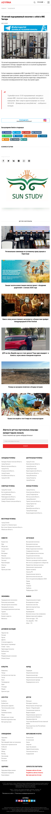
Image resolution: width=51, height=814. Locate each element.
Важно (28, 596)
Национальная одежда (33, 680)
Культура (4, 667)
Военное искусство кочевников (35, 614)
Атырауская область (7, 471)
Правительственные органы (35, 565)
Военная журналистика (8, 719)
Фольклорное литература (34, 706)
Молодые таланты (31, 703)
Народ (28, 583)
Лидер (3, 740)
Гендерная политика (32, 551)
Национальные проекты (33, 574)
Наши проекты (5, 558)
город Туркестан (31, 504)
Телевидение (5, 682)
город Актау (5, 468)
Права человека (31, 569)
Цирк (2, 684)
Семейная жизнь (6, 712)
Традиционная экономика (9, 600)
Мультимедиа (5, 563)
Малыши (29, 701)
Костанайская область (8, 492)
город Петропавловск (8, 499)
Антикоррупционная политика (10, 609)
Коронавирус (5, 775)
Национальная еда (32, 675)
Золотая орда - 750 (32, 618)
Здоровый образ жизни (8, 770)
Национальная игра (32, 673)
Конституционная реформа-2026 (36, 579)
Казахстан (4, 542)
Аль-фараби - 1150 (31, 621)
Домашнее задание (7, 706)
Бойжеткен (4, 703)
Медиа (3, 689)
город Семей (5, 522)
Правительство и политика (34, 558)
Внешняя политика (32, 544)
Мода (3, 715)
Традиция (29, 670)
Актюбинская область (8, 475)
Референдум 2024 (32, 590)
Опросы (3, 565)
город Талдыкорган (32, 494)
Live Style (4, 697)
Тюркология (30, 609)
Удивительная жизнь (32, 749)
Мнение (3, 556)
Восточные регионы (8, 519)
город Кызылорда (31, 510)
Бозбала (4, 701)
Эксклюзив (4, 756)
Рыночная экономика (7, 602)
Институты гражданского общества (37, 563)
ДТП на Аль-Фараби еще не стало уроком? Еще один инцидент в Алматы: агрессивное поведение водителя (25, 354)
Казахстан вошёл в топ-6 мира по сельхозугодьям (25, 419)
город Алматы (30, 490)
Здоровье (4, 737)
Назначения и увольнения (34, 567)
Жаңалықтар (11, 8)
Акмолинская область (33, 464)
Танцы (3, 673)
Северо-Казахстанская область (11, 501)
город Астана (30, 462)
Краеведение (30, 612)
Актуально (30, 538)
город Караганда (31, 468)
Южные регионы (32, 486)
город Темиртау (31, 478)
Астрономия (30, 740)
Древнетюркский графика (34, 616)
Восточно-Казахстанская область (11, 527)
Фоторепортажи (6, 722)
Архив (3, 567)
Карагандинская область (34, 471)
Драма (3, 640)
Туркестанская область (33, 501)
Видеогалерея (30, 712)
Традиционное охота (32, 682)
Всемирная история (32, 602)
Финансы (4, 618)
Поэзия (3, 635)
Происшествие (6, 569)
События (4, 747)
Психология (29, 737)
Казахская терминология (9, 744)
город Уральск (5, 464)
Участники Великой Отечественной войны (37, 722)
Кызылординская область (34, 513)
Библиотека (5, 651)
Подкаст (4, 749)
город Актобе (5, 478)
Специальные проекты (33, 710)
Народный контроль (7, 607)
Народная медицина (7, 773)
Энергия (28, 744)
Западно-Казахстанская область (11, 462)
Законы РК (29, 572)
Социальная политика (33, 556)
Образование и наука (34, 734)
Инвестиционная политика (34, 549)
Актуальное (5, 549)
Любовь (3, 710)
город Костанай (6, 490)
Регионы (4, 758)
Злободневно (6, 734)
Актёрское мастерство (8, 675)
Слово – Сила (5, 647)
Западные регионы (8, 458)
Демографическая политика (35, 553)
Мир (2, 544)
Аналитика (4, 614)
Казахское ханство (32, 605)
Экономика (5, 596)
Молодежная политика (33, 546)
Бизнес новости (6, 616)
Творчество (4, 633)
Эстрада (4, 687)
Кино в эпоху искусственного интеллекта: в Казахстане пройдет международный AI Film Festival (26, 321)
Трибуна (28, 588)
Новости (4, 538)
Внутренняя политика (32, 542)
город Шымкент (31, 499)
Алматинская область (33, 492)
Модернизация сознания (9, 656)
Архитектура (5, 691)
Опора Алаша (5, 658)
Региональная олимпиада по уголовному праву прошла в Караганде (25, 253)
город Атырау (5, 473)
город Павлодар (6, 494)
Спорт (3, 551)
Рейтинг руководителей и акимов (36, 560)
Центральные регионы (34, 458)
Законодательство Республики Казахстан (35, 727)
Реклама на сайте (7, 793)
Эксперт (4, 560)
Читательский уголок (8, 708)
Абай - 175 (29, 623)
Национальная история (33, 600)
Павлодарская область (8, 497)
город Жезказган (31, 475)
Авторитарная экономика (9, 605)
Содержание (30, 754)
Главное (28, 586)
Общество (4, 546)
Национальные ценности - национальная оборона (34, 716)
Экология (4, 760)
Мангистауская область (8, 466)
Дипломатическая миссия (34, 576)
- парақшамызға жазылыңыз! (23, 120)
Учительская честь (32, 751)
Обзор (3, 751)
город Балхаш (30, 480)
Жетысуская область (32, 497)
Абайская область (7, 529)
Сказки (3, 654)
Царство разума (31, 747)
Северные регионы (8, 486)
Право (28, 581)
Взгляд (3, 754)
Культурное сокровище (8, 644)
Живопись (4, 670)
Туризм (3, 612)
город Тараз (30, 506)
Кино (2, 680)
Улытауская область (32, 473)
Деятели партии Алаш (33, 607)
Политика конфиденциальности (25, 793)
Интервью (4, 553)
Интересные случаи (7, 717)
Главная (3, 8)
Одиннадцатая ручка (7, 649)
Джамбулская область (33, 508)
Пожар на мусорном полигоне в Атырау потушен (25, 387)
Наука (28, 742)
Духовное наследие (8, 629)
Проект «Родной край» (33, 708)
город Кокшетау (31, 466)
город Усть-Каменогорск (9, 525)
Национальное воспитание (34, 677)
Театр (3, 677)
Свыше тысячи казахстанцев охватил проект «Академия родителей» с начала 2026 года (25, 287)
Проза (3, 637)
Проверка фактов (31, 719)
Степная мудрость (7, 642)
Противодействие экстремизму (11, 742)
